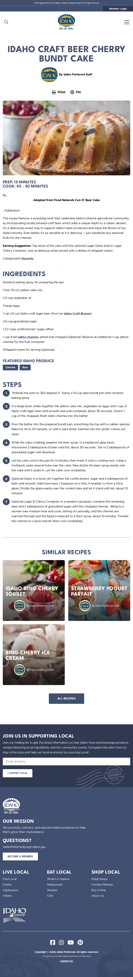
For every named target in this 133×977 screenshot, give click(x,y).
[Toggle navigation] (126, 21)
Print (58, 92)
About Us (97, 895)
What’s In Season (58, 879)
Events (7, 884)
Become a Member (20, 856)
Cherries (10, 367)
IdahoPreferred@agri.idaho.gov (24, 847)
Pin (75, 92)
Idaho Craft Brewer (77, 313)
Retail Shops (99, 879)
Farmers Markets (102, 884)
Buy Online (98, 890)
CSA (50, 895)
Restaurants (55, 884)
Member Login (118, 8)
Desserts (27, 258)
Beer (25, 367)
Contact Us (66, 961)
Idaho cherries (28, 337)
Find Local (9, 879)
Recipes (52, 890)
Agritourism (10, 890)
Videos (7, 895)
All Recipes (66, 698)
